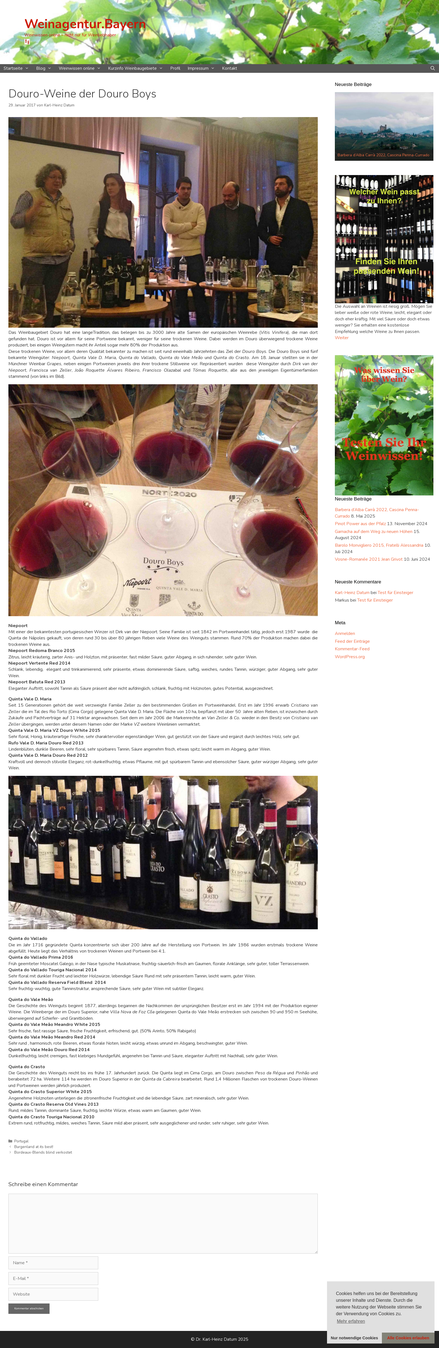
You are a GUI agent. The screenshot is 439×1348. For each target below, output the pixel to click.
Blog (45, 68)
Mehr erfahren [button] (351, 1321)
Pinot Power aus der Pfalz (360, 524)
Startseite (18, 68)
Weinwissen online (81, 68)
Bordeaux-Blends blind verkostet (43, 1152)
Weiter (342, 338)
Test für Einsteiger (395, 593)
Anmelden (345, 633)
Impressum (203, 68)
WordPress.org (350, 657)
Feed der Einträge (352, 641)
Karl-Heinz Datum (352, 593)
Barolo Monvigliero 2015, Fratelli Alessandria (379, 545)
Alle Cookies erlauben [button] (408, 1338)
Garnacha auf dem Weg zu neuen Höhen (373, 532)
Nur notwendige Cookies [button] (354, 1338)
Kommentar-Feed (352, 649)
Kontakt (229, 68)
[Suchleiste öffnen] (432, 68)
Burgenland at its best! (33, 1146)
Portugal (21, 1141)
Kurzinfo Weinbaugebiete (137, 68)
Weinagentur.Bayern (85, 24)
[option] (384, 126)
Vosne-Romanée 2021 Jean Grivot (369, 559)
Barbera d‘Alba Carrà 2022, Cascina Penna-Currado (383, 155)
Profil (175, 68)
